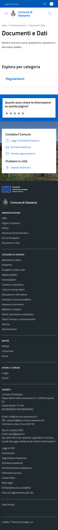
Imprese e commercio (13, 304)
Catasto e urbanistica (13, 284)
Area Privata (8, 504)
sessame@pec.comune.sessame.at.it (26, 420)
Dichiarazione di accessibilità (16, 488)
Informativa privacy (12, 473)
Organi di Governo (11, 223)
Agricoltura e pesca (11, 260)
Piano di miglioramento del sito (17, 492)
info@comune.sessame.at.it (23, 416)
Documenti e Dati (11, 243)
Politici (5, 228)
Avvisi (5, 356)
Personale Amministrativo (15, 233)
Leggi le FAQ (8, 448)
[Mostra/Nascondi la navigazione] (6, 13)
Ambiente (7, 265)
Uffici (4, 218)
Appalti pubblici (9, 275)
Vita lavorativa (9, 329)
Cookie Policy (8, 478)
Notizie (5, 346)
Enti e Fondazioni (10, 238)
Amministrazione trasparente (17, 468)
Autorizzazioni (9, 279)
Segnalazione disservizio (14, 458)
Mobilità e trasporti (11, 309)
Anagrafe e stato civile (13, 270)
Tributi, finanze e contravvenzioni (18, 319)
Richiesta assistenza (12, 463)
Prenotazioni (8, 453)
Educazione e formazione (14, 294)
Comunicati (7, 351)
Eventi (5, 378)
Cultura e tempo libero (13, 289)
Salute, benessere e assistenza (17, 314)
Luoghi (5, 373)
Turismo (6, 324)
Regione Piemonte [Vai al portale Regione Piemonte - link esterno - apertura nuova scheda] (12, 4)
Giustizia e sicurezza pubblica (16, 299)
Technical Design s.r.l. (23, 522)
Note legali (7, 483)
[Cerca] (49, 13)
